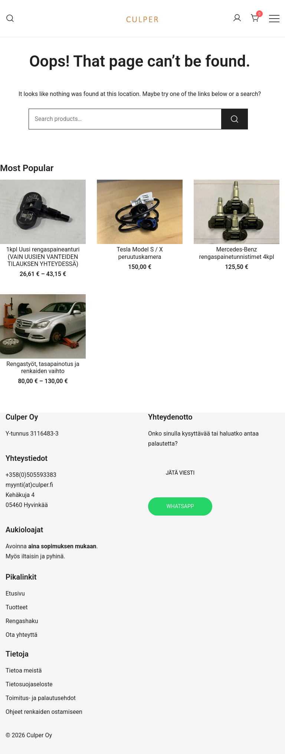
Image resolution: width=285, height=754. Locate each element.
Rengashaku (22, 621)
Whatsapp (180, 506)
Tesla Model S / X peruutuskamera (140, 253)
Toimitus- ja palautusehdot (41, 698)
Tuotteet (16, 607)
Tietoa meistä (24, 670)
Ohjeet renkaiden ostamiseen (44, 711)
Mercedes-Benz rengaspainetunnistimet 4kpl (236, 253)
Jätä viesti (180, 473)
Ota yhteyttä (21, 634)
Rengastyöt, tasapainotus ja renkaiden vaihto (42, 367)
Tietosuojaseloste (29, 684)
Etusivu (15, 593)
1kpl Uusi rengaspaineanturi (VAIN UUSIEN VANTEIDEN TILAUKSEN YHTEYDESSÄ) (43, 256)
